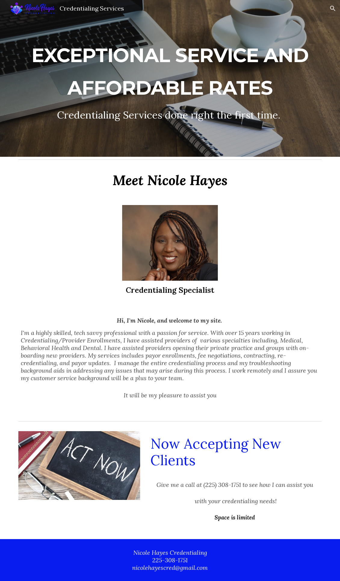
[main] (170, 78)
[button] (333, 8)
